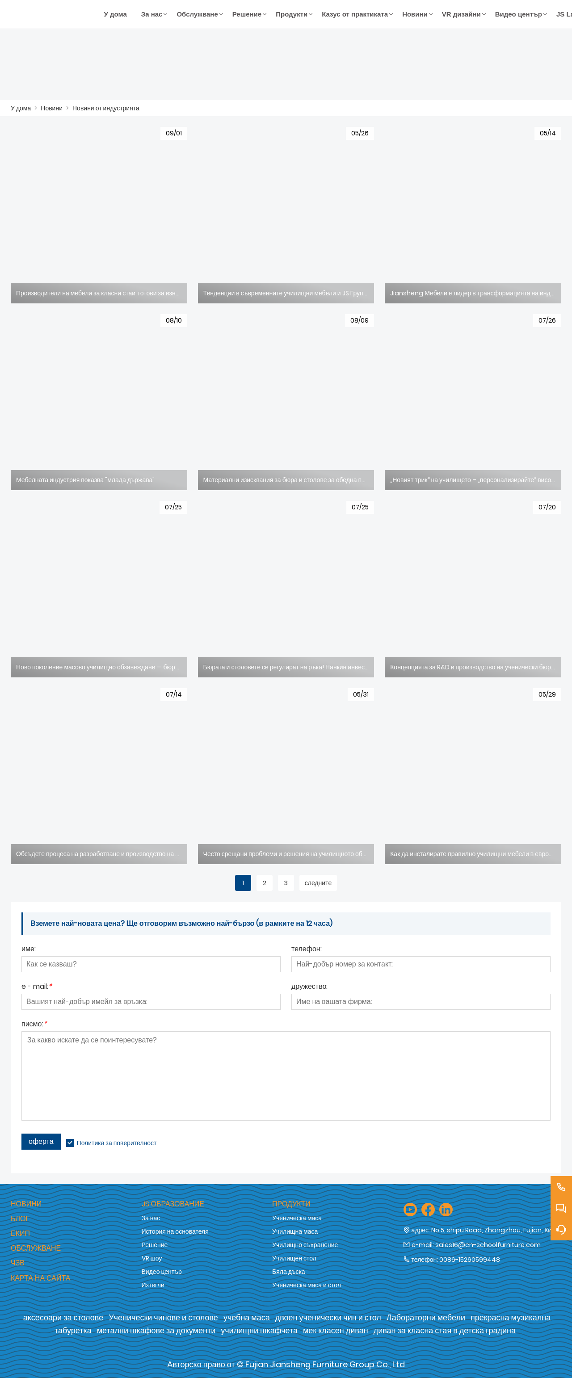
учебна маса (246, 1317)
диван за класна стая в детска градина (445, 1330)
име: (28, 949)
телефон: (306, 949)
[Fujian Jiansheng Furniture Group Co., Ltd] (54, 14)
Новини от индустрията (105, 108)
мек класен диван (335, 1330)
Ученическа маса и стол (306, 1285)
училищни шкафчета (259, 1330)
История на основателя (175, 1231)
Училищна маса (295, 1231)
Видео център (162, 1271)
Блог (20, 1219)
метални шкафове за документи (156, 1330)
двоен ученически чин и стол (328, 1317)
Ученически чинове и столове (163, 1317)
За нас (151, 1218)
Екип (20, 1233)
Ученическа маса (297, 1218)
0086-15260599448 (469, 1259)
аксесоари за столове (63, 1317)
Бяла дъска (288, 1271)
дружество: (309, 987)
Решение (155, 1244)
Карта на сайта (40, 1278)
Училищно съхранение (305, 1244)
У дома (21, 108)
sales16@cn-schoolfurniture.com (488, 1244)
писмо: (34, 1025)
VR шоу (152, 1258)
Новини (52, 108)
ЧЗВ (18, 1263)
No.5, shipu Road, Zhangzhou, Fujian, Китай (496, 1230)
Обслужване (36, 1248)
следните (318, 882)
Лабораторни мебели (426, 1317)
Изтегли (153, 1285)
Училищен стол (294, 1258)
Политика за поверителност (117, 1143)
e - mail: (36, 987)
